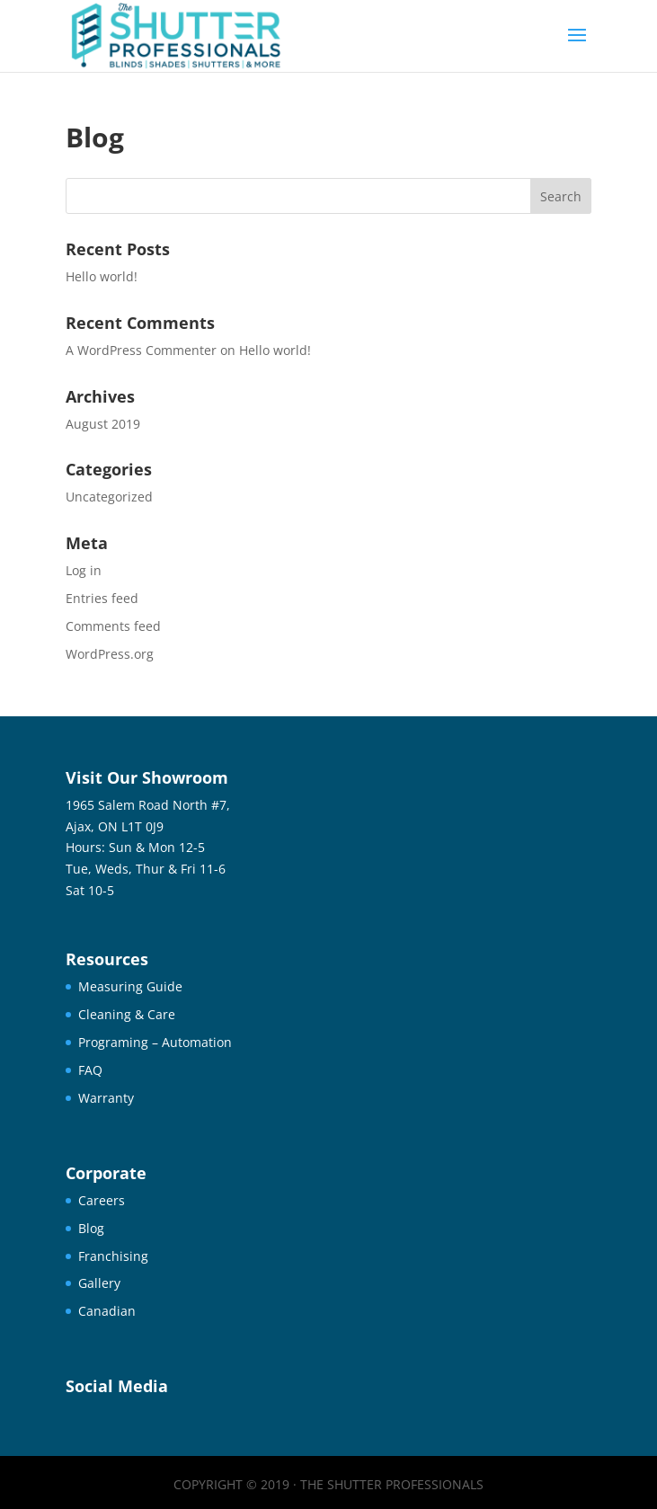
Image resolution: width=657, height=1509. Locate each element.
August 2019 (103, 423)
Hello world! (102, 276)
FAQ (90, 1069)
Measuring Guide (130, 986)
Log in (84, 570)
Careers (101, 1200)
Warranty (106, 1097)
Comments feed (113, 626)
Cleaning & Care (126, 1014)
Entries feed (102, 598)
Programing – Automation (155, 1042)
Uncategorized (109, 496)
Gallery (99, 1283)
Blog (91, 1228)
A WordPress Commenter (141, 350)
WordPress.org (110, 653)
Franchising (113, 1256)
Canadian (107, 1310)
